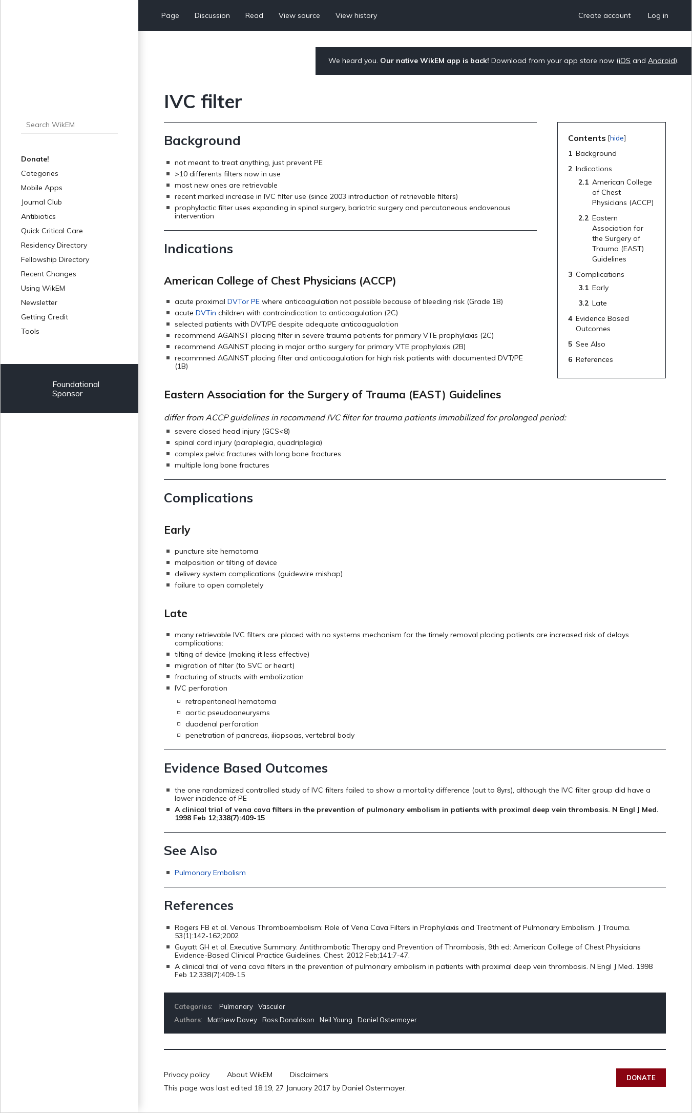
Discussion (212, 15)
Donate (641, 1078)
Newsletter (39, 302)
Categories (39, 173)
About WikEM (249, 1074)
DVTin (206, 312)
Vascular (271, 1006)
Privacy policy (186, 1074)
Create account (604, 15)
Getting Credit (44, 316)
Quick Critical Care (52, 230)
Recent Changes (48, 273)
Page (170, 15)
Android (661, 60)
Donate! (35, 159)
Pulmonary (236, 1006)
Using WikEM (43, 288)
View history (356, 15)
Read (254, 15)
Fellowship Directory (55, 259)
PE (255, 301)
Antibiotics (38, 216)
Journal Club (41, 202)
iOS (625, 60)
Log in (658, 15)
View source (299, 15)
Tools (30, 331)
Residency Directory (54, 245)
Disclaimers (309, 1074)
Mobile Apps (41, 187)
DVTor (238, 301)
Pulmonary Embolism (210, 872)
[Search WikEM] (69, 124)
